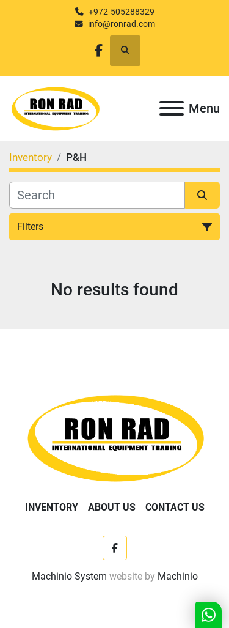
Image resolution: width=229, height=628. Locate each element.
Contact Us (175, 507)
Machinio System (69, 576)
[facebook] (99, 50)
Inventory (51, 507)
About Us (112, 507)
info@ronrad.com (121, 24)
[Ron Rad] (114, 437)
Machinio (178, 576)
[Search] (97, 195)
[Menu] (171, 108)
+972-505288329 (121, 12)
